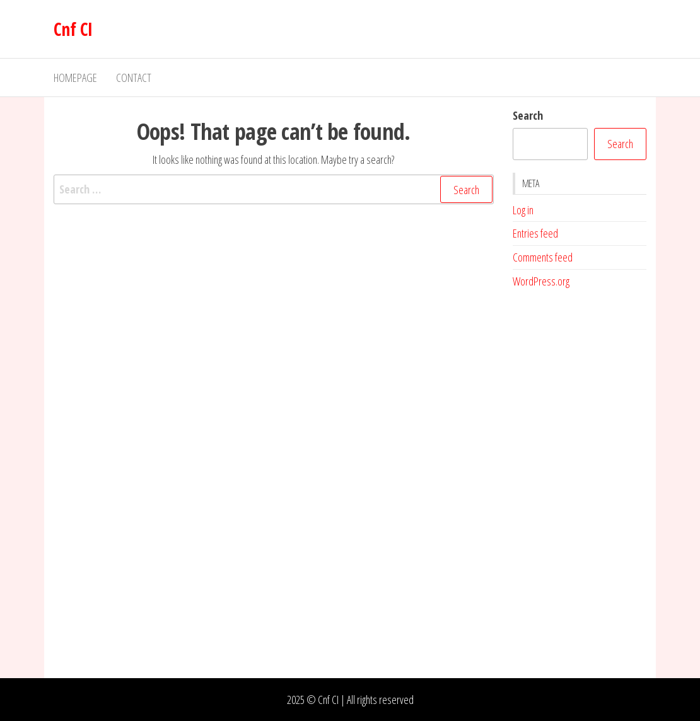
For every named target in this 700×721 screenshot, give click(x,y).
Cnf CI (73, 29)
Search (528, 115)
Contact (133, 77)
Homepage (75, 77)
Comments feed (543, 257)
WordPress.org (541, 281)
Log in (523, 209)
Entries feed (535, 233)
